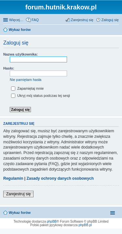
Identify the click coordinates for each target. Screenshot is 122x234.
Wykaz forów (20, 212)
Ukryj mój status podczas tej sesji (40, 96)
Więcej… (16, 20)
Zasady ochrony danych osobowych (60, 178)
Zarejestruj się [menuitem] (82, 20)
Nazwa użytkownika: (20, 54)
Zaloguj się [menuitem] (110, 20)
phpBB (52, 221)
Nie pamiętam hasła (25, 80)
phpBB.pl (85, 225)
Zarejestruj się (18, 194)
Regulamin (13, 178)
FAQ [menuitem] (35, 20)
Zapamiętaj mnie (27, 88)
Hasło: (8, 68)
